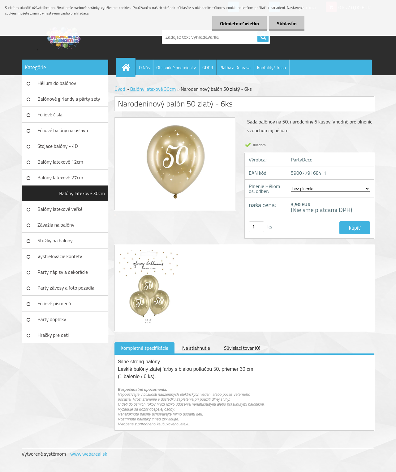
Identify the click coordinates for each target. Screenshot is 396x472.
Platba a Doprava (235, 67)
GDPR (207, 67)
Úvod (119, 89)
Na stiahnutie (196, 348)
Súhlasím (287, 23)
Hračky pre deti (53, 335)
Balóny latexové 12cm (60, 161)
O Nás (144, 67)
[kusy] (256, 226)
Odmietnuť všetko (239, 23)
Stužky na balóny (55, 240)
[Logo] (64, 36)
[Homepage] (128, 67)
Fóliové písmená (54, 303)
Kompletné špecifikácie (144, 348)
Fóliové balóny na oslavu (62, 130)
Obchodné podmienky (176, 67)
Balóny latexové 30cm (82, 193)
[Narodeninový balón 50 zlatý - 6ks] (148, 250)
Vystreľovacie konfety (59, 256)
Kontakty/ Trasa (271, 67)
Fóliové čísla (49, 114)
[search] (263, 37)
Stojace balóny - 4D (57, 146)
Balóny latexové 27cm (60, 177)
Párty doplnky (51, 319)
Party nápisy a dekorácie (62, 272)
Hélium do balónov (56, 83)
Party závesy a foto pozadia (65, 287)
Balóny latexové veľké (60, 209)
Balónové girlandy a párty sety (68, 98)
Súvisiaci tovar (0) (242, 348)
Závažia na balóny (55, 224)
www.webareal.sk (88, 453)
